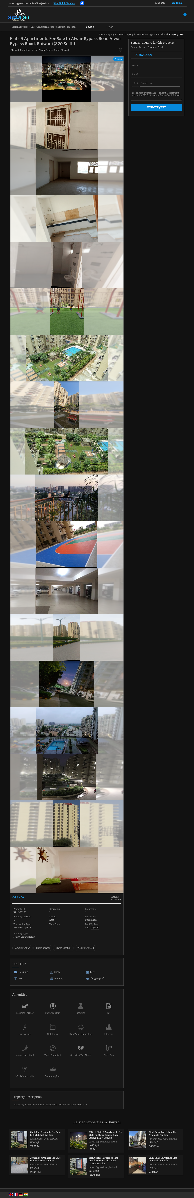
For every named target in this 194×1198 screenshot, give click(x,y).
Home (102, 34)
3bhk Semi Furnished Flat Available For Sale (163, 1133)
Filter (110, 26)
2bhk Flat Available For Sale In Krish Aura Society (45, 1159)
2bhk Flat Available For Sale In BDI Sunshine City (45, 1133)
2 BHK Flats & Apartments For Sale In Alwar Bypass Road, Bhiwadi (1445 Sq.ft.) (105, 1135)
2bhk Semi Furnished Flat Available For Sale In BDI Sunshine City (103, 1160)
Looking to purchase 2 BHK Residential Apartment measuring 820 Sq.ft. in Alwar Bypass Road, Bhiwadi (156, 95)
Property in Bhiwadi (115, 34)
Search (90, 26)
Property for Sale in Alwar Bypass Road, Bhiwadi (146, 34)
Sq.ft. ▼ (95, 928)
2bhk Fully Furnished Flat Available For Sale (163, 1159)
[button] (64, 3)
